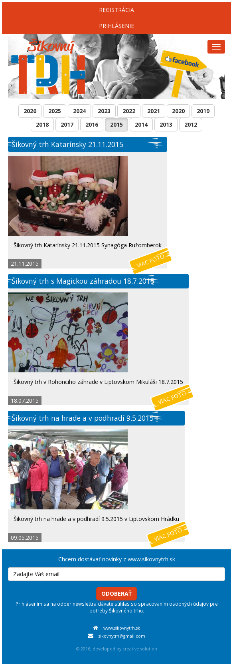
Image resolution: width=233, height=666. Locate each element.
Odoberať (116, 593)
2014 (141, 124)
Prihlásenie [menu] (116, 26)
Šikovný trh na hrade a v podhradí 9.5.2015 (83, 418)
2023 (104, 111)
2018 (42, 124)
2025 (54, 111)
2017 (67, 124)
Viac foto (151, 260)
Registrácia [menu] (116, 10)
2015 (116, 124)
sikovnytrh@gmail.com (122, 636)
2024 (79, 111)
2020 (178, 111)
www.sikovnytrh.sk (121, 628)
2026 (30, 111)
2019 (203, 111)
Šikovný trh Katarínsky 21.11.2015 (67, 144)
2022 (128, 111)
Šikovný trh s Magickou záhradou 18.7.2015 (83, 281)
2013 (166, 124)
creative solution (139, 649)
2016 (91, 124)
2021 (153, 111)
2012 (190, 124)
